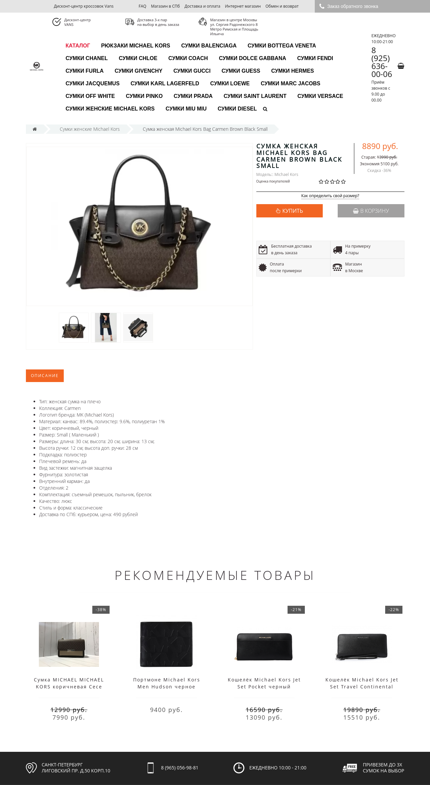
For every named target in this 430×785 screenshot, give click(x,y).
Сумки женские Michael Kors (110, 109)
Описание (45, 375)
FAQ (142, 6)
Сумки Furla (85, 71)
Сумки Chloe (138, 58)
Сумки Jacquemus (93, 83)
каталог (78, 45)
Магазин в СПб (165, 6)
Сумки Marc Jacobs (290, 83)
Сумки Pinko (144, 96)
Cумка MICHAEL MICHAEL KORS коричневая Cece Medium (69, 686)
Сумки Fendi (315, 58)
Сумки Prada (193, 96)
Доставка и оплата (202, 6)
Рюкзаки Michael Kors (135, 45)
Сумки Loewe (230, 83)
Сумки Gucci (192, 71)
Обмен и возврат (282, 6)
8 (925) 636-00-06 (381, 62)
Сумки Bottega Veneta (282, 45)
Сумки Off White (90, 96)
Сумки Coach (188, 58)
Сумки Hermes (292, 71)
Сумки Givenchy (138, 71)
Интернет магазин (243, 6)
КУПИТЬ (292, 210)
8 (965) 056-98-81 (180, 767)
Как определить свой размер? (330, 196)
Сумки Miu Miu (186, 109)
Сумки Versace (320, 96)
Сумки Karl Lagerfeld (164, 83)
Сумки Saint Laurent (254, 96)
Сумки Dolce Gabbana (252, 58)
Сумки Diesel (237, 109)
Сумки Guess (240, 71)
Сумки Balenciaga (209, 45)
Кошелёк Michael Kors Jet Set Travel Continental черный (361, 686)
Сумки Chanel (87, 58)
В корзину (371, 210)
